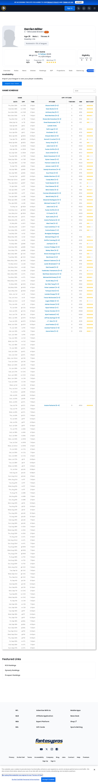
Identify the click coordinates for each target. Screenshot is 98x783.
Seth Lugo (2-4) (52, 129)
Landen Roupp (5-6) (52, 294)
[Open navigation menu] (95, 8)
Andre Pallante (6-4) (52, 220)
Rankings (43, 71)
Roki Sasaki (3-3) (52, 267)
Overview (6, 71)
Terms (29, 757)
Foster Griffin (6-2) (52, 149)
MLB (17, 716)
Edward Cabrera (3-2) (52, 260)
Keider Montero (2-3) (51, 176)
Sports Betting (76, 727)
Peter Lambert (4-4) (52, 287)
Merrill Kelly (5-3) (52, 196)
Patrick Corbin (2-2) (52, 163)
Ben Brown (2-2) (52, 257)
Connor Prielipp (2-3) (52, 247)
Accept (79, 2)
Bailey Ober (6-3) (52, 250)
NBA (17, 721)
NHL (17, 727)
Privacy (11, 757)
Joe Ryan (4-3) (52, 244)
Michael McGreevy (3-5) (52, 277)
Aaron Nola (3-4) (52, 331)
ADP (51, 71)
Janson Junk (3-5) (52, 166)
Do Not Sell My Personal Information (25, 779)
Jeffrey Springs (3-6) (52, 318)
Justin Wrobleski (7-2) (52, 264)
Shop (73, 721)
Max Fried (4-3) (52, 223)
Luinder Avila (52, 126)
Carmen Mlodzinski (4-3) (52, 193)
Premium (86, 757)
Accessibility (39, 757)
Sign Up (45, 761)
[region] (49, 774)
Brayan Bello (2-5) (52, 136)
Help (78, 757)
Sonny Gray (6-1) (52, 143)
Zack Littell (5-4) (52, 153)
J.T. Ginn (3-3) (52, 321)
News (24, 71)
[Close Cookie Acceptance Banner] (94, 769)
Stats (70, 71)
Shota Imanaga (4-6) (52, 254)
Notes (16, 71)
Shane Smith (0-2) (52, 105)
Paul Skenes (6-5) (52, 186)
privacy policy (53, 2)
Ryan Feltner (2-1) (52, 308)
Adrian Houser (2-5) (52, 304)
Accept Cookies (48, 779)
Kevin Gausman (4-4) (52, 156)
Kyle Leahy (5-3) (52, 217)
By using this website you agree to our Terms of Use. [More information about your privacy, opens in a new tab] (22, 775)
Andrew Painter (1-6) (52, 328)
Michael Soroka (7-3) (52, 203)
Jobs (63, 757)
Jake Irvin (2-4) (51, 146)
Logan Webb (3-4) (52, 301)
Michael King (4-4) (52, 237)
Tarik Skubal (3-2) (51, 183)
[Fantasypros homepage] (3, 10)
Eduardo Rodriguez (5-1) (52, 200)
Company (49, 757)
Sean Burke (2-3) (52, 109)
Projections (61, 71)
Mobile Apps (75, 710)
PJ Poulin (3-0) (52, 213)
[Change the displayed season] (84, 91)
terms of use (68, 2)
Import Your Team (12, 83)
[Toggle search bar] (89, 8)
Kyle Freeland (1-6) (52, 314)
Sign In (53, 761)
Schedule (91, 71)
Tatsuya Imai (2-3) (52, 291)
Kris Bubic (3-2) (51, 132)
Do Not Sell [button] (21, 757)
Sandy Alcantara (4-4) (52, 169)
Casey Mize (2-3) (52, 180)
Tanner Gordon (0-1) (52, 311)
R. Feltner (42, 54)
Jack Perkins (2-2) (52, 324)
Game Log (80, 71)
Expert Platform (42, 721)
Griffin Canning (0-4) (52, 240)
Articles (33, 71)
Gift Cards (40, 727)
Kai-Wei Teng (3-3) (52, 284)
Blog (57, 757)
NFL (17, 710)
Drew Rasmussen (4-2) (52, 122)
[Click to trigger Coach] (78, 8)
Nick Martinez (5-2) (52, 116)
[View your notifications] (84, 8)
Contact (71, 757)
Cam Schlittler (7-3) (52, 227)
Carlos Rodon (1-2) (52, 230)
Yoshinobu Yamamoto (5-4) (52, 271)
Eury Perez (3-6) (52, 173)
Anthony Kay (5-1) (52, 112)
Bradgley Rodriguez (52, 233)
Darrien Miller (33, 29)
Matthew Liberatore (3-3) (52, 274)
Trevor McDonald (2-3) (52, 298)
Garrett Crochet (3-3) (52, 139)
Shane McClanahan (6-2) (52, 119)
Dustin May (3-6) (52, 281)
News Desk (74, 716)
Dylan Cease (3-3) (52, 159)
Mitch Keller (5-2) (52, 190)
